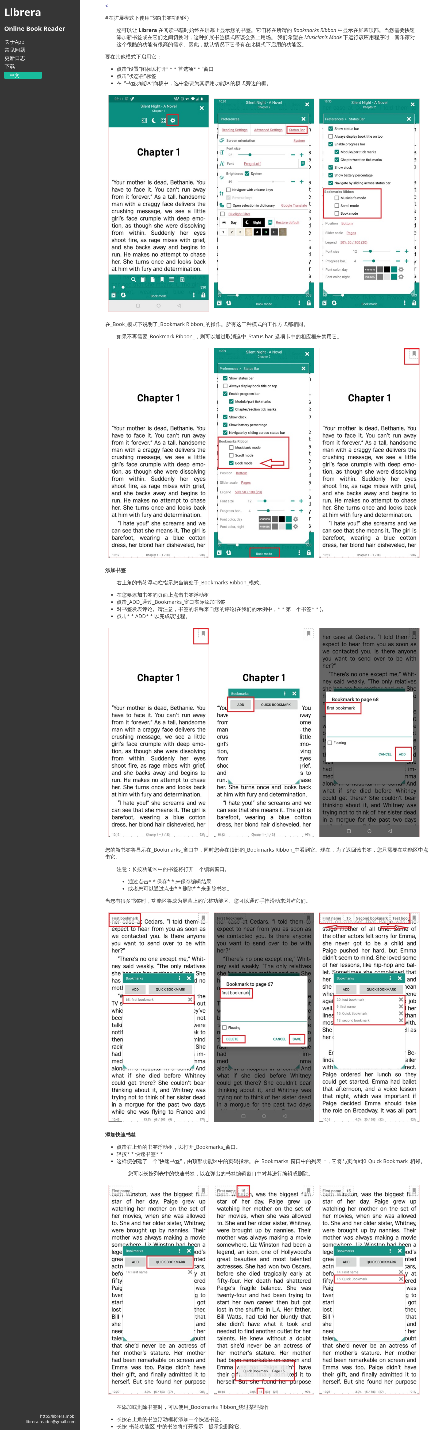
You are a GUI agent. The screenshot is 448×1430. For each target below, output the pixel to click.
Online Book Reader (34, 28)
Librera (22, 12)
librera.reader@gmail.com (50, 1421)
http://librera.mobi (57, 1416)
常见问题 (15, 49)
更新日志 (15, 58)
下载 (10, 66)
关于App (14, 41)
